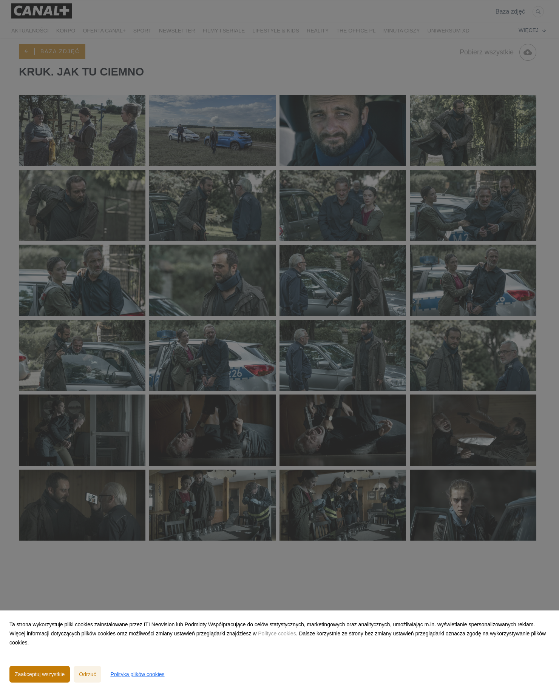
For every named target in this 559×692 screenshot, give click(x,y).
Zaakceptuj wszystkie (40, 674)
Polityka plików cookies (137, 674)
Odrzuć (87, 674)
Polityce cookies (277, 633)
